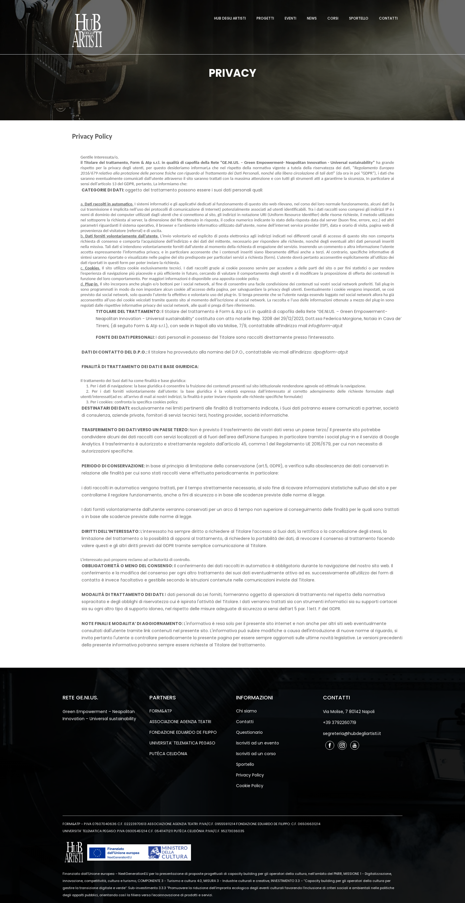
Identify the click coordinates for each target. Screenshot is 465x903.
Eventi (290, 18)
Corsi (332, 18)
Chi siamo (246, 711)
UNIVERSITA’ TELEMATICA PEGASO (182, 743)
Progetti (265, 18)
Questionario (249, 732)
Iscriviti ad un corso (256, 754)
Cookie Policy (249, 786)
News (312, 18)
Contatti (388, 18)
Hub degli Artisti (230, 18)
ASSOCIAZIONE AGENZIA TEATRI (180, 722)
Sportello (358, 18)
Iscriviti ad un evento (257, 743)
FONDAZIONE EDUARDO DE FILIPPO (183, 732)
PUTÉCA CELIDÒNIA (168, 754)
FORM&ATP (160, 711)
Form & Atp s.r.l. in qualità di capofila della (262, 311)
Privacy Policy (250, 775)
